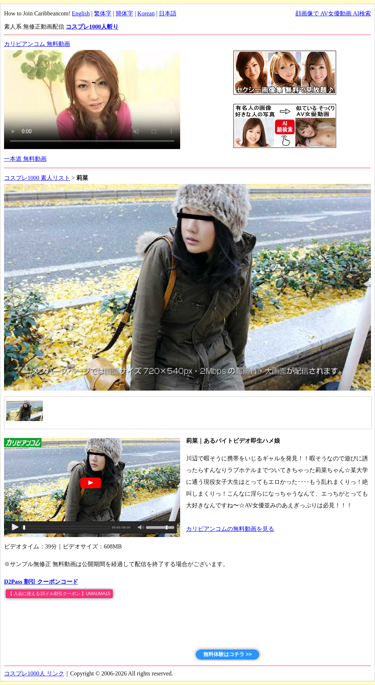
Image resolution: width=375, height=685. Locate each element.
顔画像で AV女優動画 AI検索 (333, 13)
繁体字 (103, 13)
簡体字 (124, 13)
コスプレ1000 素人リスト (37, 178)
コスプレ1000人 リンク (34, 673)
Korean (145, 13)
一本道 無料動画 (25, 159)
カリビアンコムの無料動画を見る (230, 529)
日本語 (167, 13)
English (81, 13)
